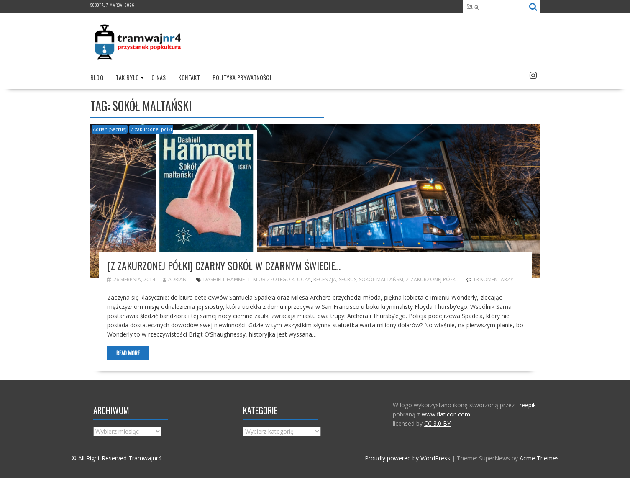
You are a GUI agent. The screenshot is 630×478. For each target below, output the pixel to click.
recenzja (324, 279)
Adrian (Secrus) (109, 129)
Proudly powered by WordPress (407, 458)
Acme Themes (539, 458)
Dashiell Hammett (227, 279)
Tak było (127, 77)
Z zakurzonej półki (151, 129)
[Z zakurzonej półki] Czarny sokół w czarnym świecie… (224, 265)
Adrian (175, 279)
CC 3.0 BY (437, 423)
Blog (97, 77)
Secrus (347, 279)
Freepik (526, 405)
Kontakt (189, 77)
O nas (158, 77)
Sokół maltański (381, 279)
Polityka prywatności (242, 77)
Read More (128, 353)
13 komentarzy (493, 279)
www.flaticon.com (446, 414)
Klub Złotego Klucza (282, 279)
